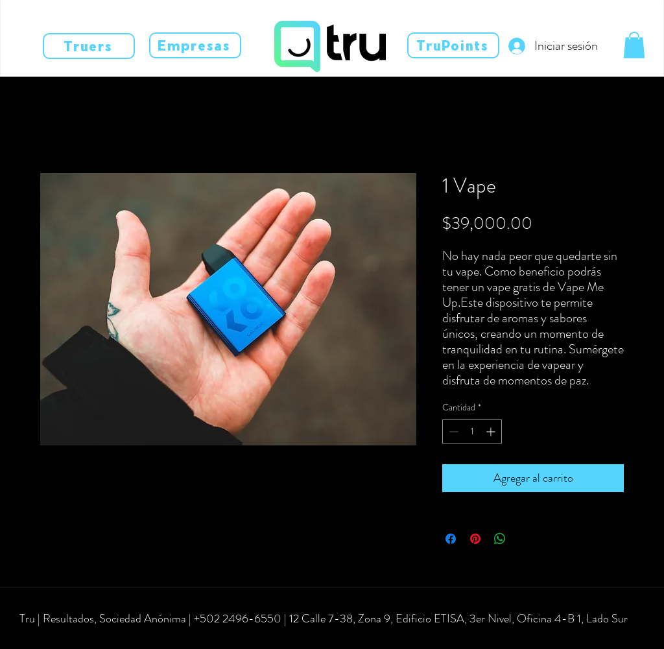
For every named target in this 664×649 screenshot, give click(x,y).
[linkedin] (79, 637)
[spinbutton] (472, 431)
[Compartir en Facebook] (450, 539)
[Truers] (89, 46)
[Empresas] (195, 45)
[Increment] (492, 431)
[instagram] (59, 637)
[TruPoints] (453, 45)
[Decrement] (452, 431)
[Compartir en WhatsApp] (500, 539)
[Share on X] (524, 539)
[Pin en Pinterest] (475, 539)
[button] (634, 45)
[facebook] (40, 637)
